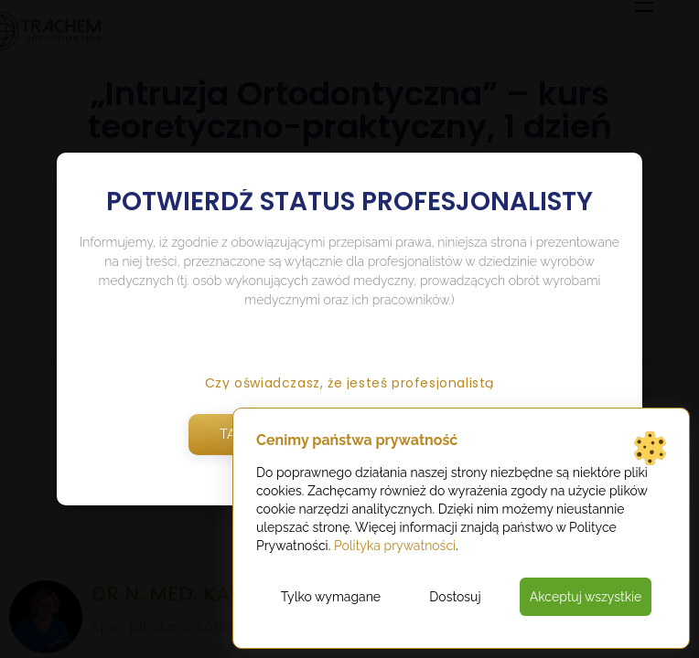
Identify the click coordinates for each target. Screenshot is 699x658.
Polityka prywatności (395, 545)
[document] (349, 329)
